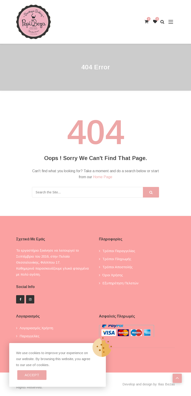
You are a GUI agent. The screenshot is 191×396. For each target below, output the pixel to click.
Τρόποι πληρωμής (116, 259)
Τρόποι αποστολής (117, 267)
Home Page (102, 177)
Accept (32, 375)
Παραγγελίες (29, 336)
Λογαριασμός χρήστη (36, 328)
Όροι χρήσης (112, 275)
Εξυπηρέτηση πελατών (120, 283)
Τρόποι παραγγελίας (118, 251)
